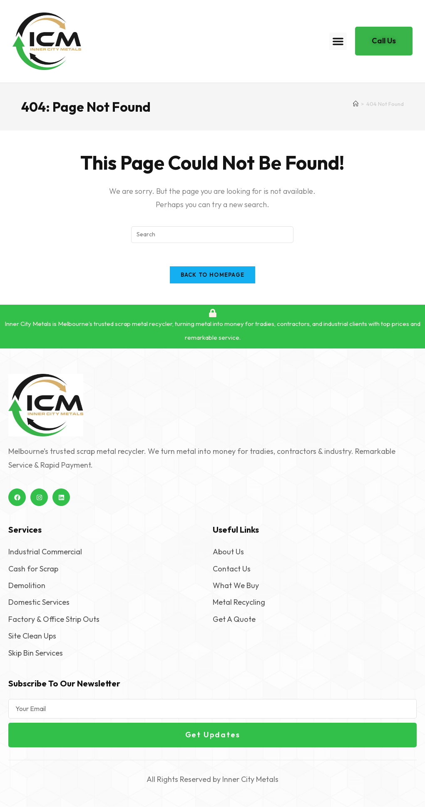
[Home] (355, 103)
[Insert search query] (212, 234)
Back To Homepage (213, 276)
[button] (338, 41)
